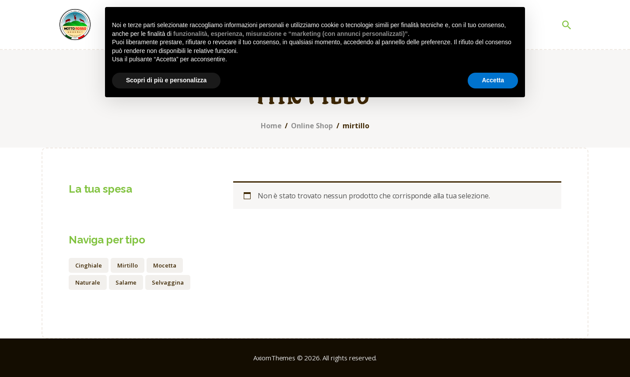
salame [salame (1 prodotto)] (126, 282)
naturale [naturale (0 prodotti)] (87, 282)
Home (271, 126)
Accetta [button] (493, 80)
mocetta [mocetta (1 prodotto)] (164, 265)
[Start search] (566, 25)
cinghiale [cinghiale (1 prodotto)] (88, 265)
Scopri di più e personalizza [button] (166, 80)
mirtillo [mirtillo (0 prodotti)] (127, 265)
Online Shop (312, 126)
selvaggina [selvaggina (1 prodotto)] (168, 282)
